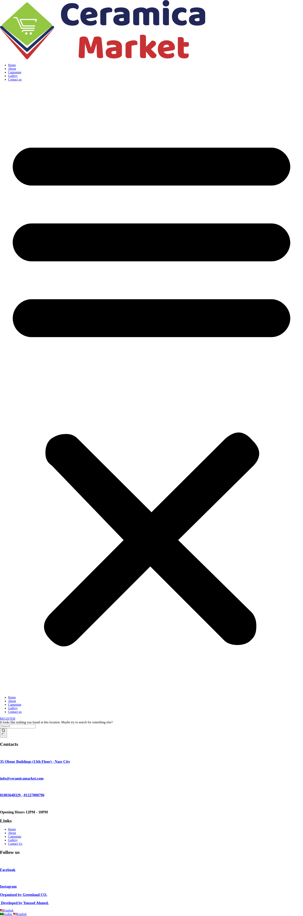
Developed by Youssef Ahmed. (24, 903)
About (12, 68)
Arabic (6, 914)
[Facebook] (1, 862)
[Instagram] (2, 879)
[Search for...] (17, 726)
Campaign (14, 72)
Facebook (7, 870)
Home (12, 65)
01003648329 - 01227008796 (22, 795)
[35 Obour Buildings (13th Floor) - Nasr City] (2, 754)
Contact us (15, 79)
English (6, 910)
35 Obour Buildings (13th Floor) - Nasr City (35, 761)
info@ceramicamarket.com (21, 778)
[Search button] (3, 733)
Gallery (13, 76)
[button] (151, 388)
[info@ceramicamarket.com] (2, 770)
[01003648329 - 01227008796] (2, 787)
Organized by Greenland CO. (23, 895)
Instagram (8, 886)
